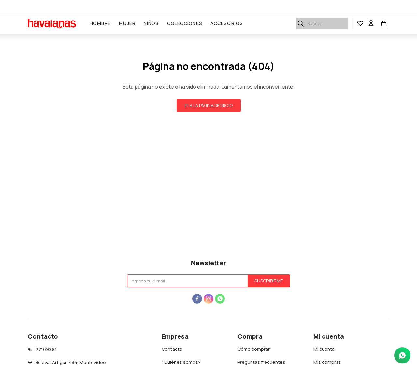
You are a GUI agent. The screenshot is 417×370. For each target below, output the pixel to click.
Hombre (100, 23)
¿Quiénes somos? (181, 362)
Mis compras (327, 362)
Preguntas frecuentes (261, 362)
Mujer (127, 23)
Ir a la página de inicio (209, 105)
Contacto (172, 349)
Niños (151, 23)
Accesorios (226, 23)
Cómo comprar (253, 349)
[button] (360, 23)
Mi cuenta (324, 349)
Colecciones (184, 23)
